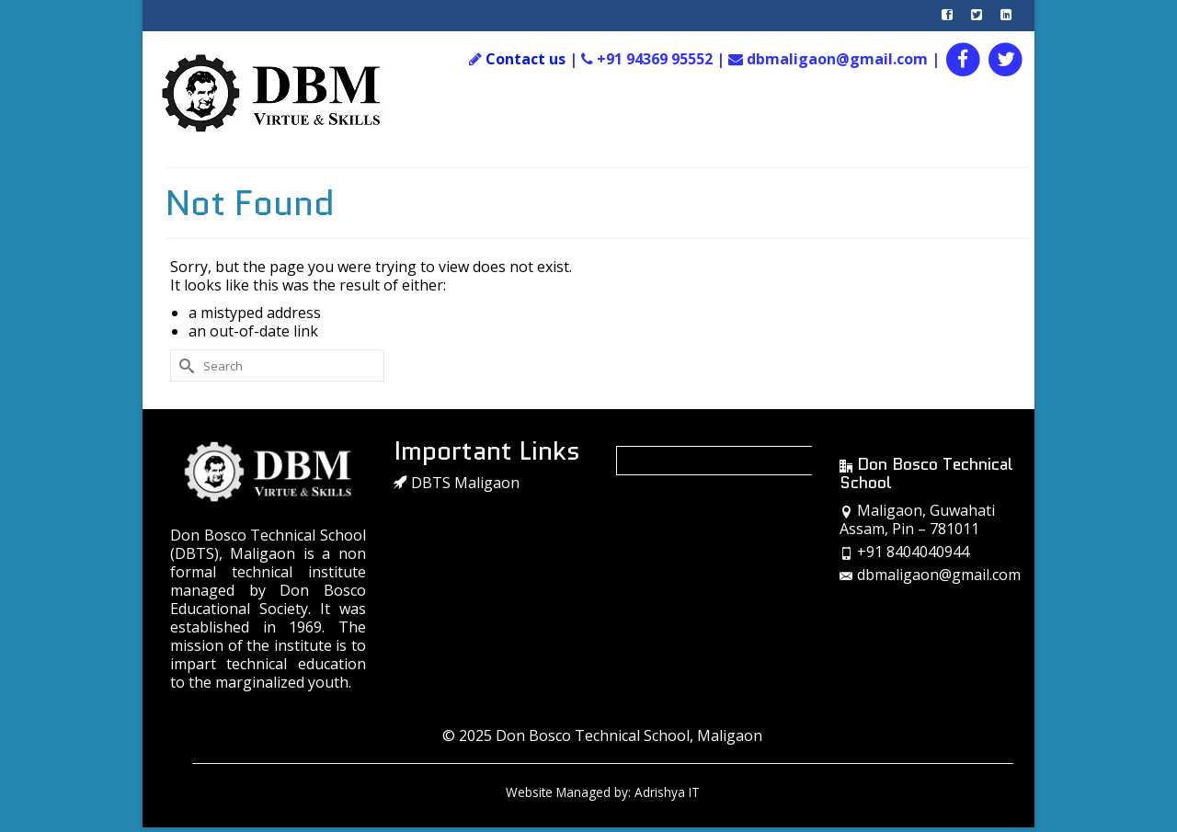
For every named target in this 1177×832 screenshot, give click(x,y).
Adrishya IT (667, 792)
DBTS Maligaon (457, 483)
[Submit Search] (184, 365)
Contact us (526, 59)
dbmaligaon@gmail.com (930, 574)
